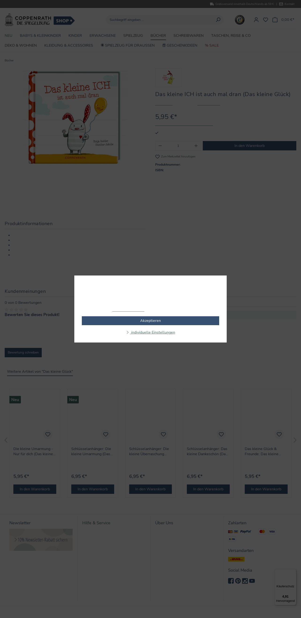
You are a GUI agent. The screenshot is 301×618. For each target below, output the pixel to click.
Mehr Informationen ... (128, 310)
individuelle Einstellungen (152, 332)
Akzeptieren (150, 320)
